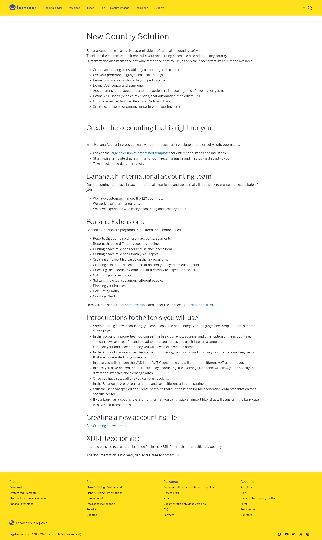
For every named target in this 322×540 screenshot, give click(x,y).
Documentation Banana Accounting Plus (188, 487)
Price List (92, 509)
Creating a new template (111, 426)
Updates (91, 515)
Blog (102, 8)
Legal (243, 504)
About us (246, 487)
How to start (171, 493)
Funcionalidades (53, 8)
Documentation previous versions (184, 504)
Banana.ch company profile (257, 498)
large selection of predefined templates (140, 153)
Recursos (141, 8)
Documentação (119, 8)
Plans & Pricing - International (104, 493)
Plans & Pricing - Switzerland (104, 487)
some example (136, 305)
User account (94, 498)
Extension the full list (197, 305)
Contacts (246, 515)
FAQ (165, 509)
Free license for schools (100, 504)
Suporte (159, 8)
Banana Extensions (21, 504)
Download (74, 8)
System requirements (23, 493)
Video (167, 498)
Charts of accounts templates (27, 498)
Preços (90, 8)
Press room (247, 509)
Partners (168, 515)
